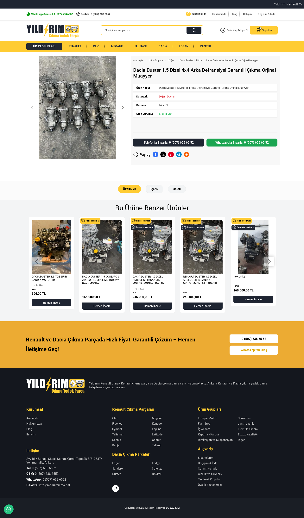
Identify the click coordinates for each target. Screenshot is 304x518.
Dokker (156, 474)
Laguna (156, 429)
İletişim (247, 14)
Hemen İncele (51, 302)
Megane (117, 46)
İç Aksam (204, 429)
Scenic (116, 440)
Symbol (117, 429)
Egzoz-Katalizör (248, 434)
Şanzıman (244, 418)
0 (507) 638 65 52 (254, 338)
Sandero (117, 468)
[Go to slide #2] (77, 168)
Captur (156, 440)
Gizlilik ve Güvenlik (210, 474)
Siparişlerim (199, 13)
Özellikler (129, 189)
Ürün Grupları (44, 46)
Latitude (157, 434)
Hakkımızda (219, 14)
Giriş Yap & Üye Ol (234, 30)
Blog (234, 14)
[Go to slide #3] (97, 168)
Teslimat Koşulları (209, 479)
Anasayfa (138, 60)
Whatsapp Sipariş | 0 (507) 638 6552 (52, 14)
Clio (96, 46)
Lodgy (156, 463)
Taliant (156, 445)
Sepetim (264, 30)
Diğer (171, 60)
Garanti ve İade (207, 468)
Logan (183, 46)
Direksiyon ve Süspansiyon (215, 440)
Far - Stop (204, 423)
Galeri (177, 189)
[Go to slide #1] (57, 168)
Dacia (163, 46)
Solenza (157, 468)
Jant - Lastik (246, 423)
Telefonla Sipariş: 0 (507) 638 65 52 (169, 142)
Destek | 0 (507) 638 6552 (96, 14)
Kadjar (116, 445)
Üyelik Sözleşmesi (210, 484)
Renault (75, 46)
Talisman (118, 434)
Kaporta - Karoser (209, 434)
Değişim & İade (266, 14)
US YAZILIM (173, 507)
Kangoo (157, 423)
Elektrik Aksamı (248, 429)
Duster (205, 46)
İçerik (154, 189)
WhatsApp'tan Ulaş (254, 350)
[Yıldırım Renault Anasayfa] (52, 30)
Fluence (141, 46)
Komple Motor (207, 418)
